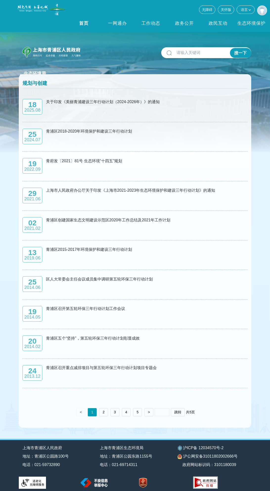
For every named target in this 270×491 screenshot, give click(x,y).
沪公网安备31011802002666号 (208, 453)
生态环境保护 (251, 23)
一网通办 (117, 23)
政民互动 (218, 23)
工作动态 (150, 23)
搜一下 (240, 52)
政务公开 (184, 23)
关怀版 (226, 10)
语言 (246, 9)
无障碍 (207, 10)
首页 (84, 23)
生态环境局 (97, 49)
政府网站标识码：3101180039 (210, 462)
